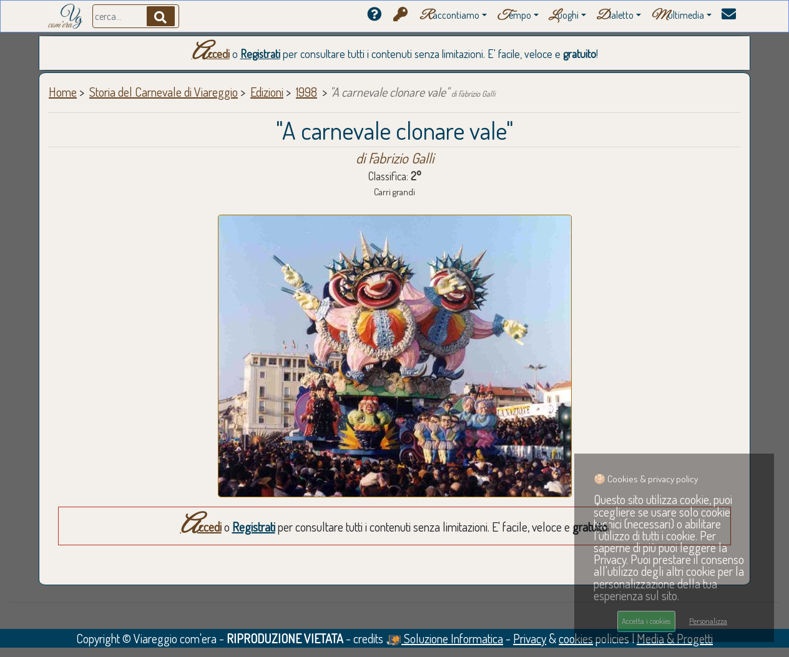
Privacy (529, 638)
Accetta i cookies (646, 621)
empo (514, 16)
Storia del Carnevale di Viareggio (163, 92)
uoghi (564, 16)
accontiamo (449, 16)
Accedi (211, 54)
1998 (306, 92)
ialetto (615, 16)
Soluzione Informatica (444, 638)
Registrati (260, 54)
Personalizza (708, 621)
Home (63, 92)
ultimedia (677, 16)
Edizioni (266, 92)
